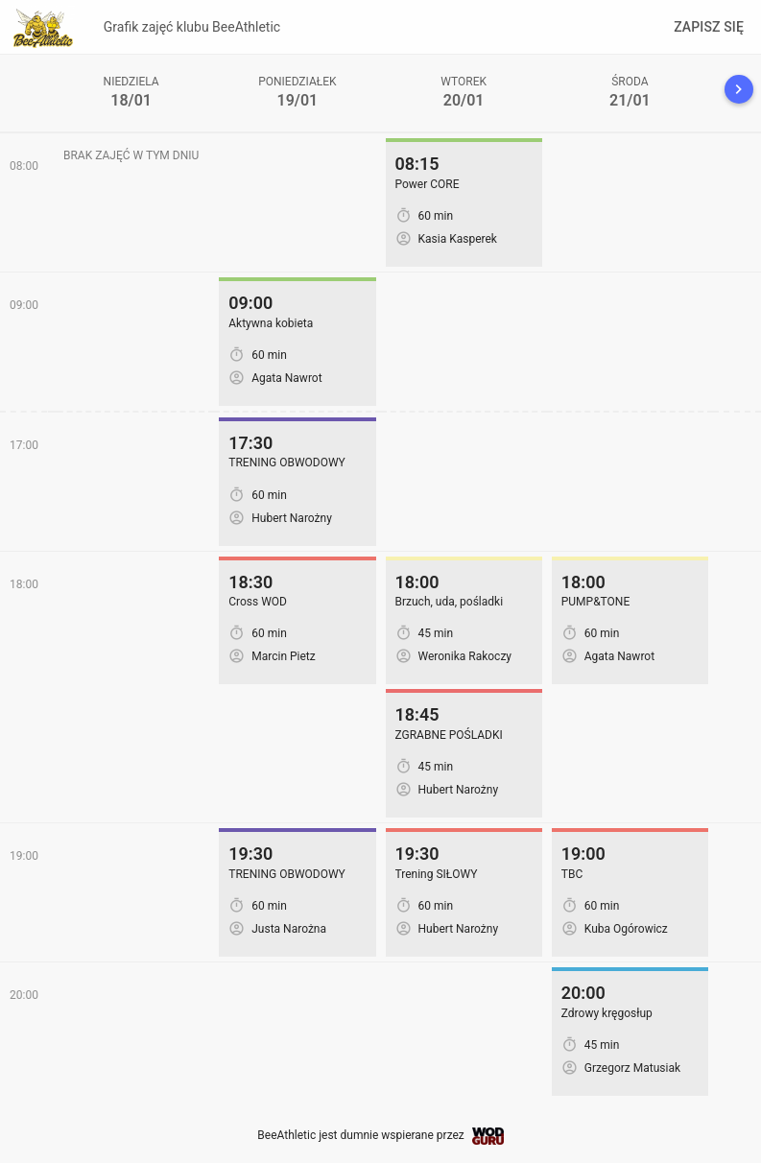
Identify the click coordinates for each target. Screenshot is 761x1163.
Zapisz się (709, 27)
